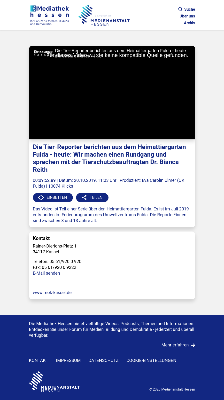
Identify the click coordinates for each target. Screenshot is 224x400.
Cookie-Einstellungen (151, 360)
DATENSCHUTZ (103, 360)
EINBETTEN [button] (57, 197)
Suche (186, 9)
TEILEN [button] (96, 197)
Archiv (189, 23)
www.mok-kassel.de (52, 292)
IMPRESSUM (68, 360)
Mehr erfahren (175, 344)
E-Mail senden (46, 273)
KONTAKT (38, 360)
